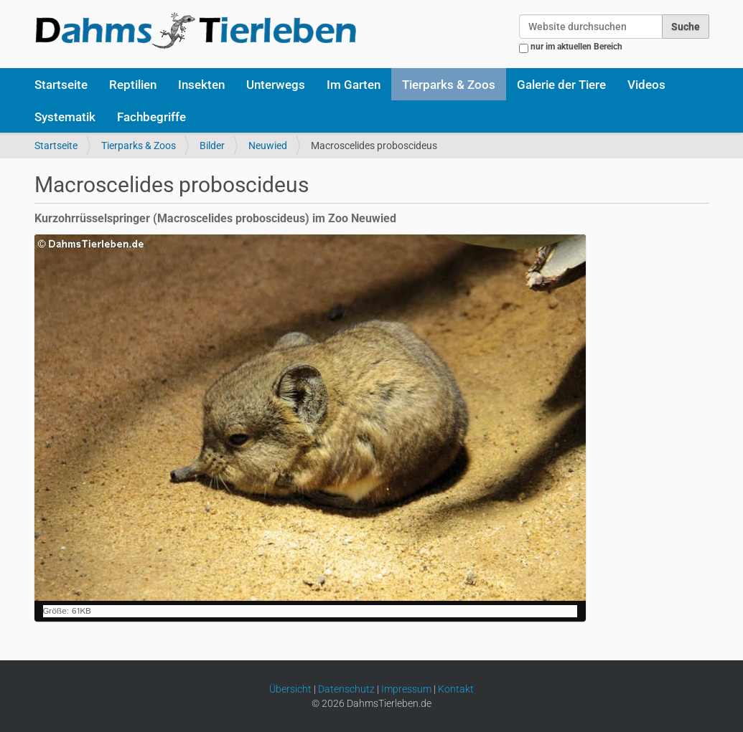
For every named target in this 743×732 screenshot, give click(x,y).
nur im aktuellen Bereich (576, 47)
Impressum (406, 689)
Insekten (201, 84)
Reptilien (132, 84)
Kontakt (456, 689)
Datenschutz (346, 689)
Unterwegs (275, 84)
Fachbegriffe (151, 117)
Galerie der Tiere (561, 84)
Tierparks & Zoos (448, 84)
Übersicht (290, 689)
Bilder (212, 145)
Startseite (61, 84)
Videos (646, 84)
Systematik (64, 117)
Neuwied (267, 145)
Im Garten (353, 84)
